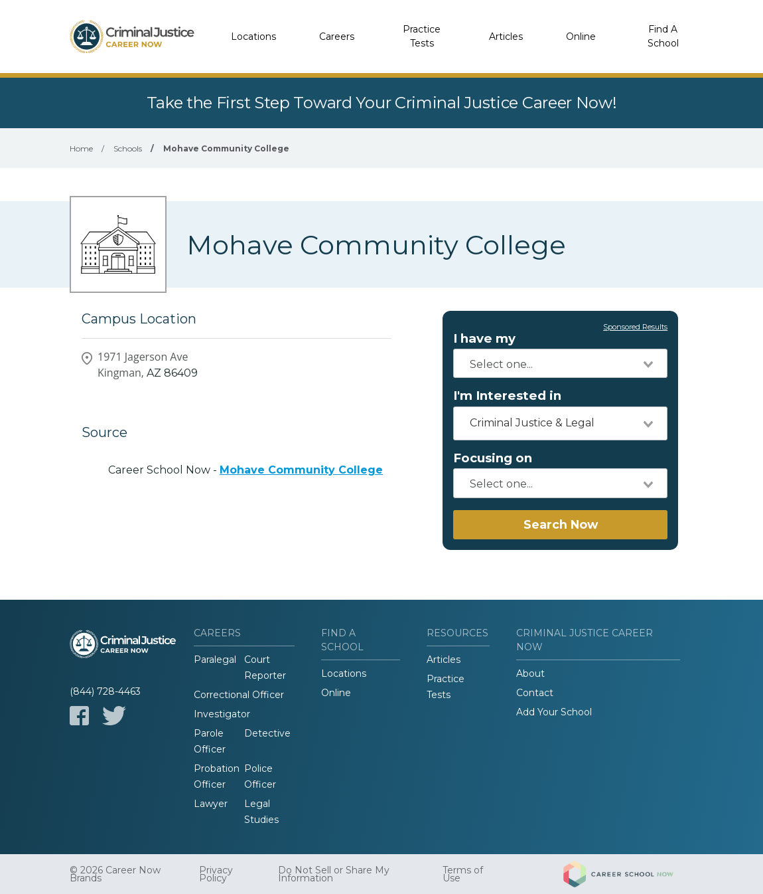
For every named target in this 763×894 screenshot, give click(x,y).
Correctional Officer (239, 695)
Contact (534, 693)
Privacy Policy (216, 874)
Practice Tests (422, 36)
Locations (253, 37)
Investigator (222, 714)
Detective (267, 733)
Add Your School (554, 712)
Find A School (663, 36)
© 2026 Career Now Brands (115, 874)
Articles (506, 37)
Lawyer (211, 804)
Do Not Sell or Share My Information (333, 874)
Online (581, 37)
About (530, 673)
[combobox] (560, 363)
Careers (336, 37)
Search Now (560, 524)
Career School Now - (245, 470)
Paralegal (215, 660)
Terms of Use (463, 874)
